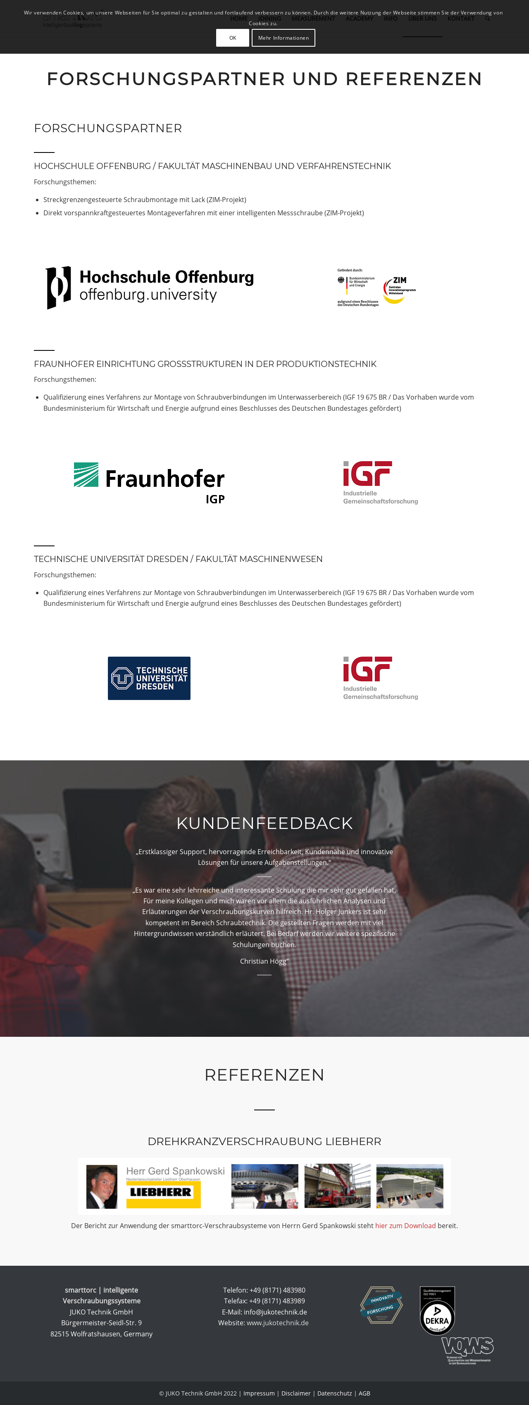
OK (232, 37)
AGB (364, 1393)
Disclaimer (296, 1393)
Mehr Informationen (283, 37)
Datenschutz (334, 1393)
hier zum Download (405, 1225)
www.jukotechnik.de (278, 1322)
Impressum (259, 1393)
